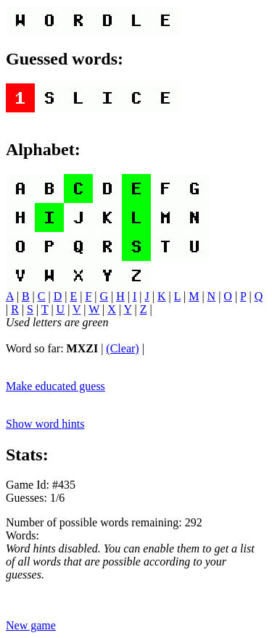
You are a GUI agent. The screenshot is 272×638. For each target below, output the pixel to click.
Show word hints (45, 424)
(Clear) (122, 348)
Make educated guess (55, 386)
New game (31, 625)
